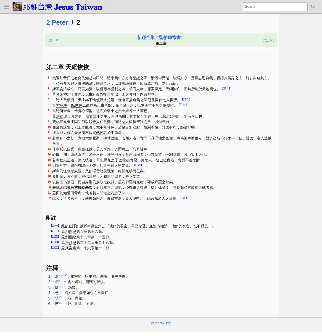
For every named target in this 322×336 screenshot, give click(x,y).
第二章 (161, 43)
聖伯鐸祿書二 (172, 37)
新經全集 (146, 37)
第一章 (54, 40)
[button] (7, 7)
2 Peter (57, 22)
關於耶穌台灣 (161, 323)
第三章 (267, 40)
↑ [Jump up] (53, 276)
